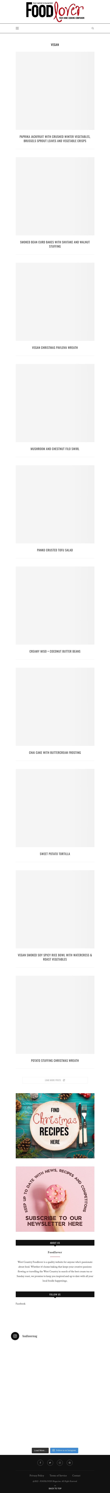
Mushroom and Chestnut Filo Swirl (55, 449)
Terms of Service (58, 1475)
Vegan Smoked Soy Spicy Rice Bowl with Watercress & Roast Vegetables (55, 957)
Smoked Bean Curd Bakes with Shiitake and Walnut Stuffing (55, 244)
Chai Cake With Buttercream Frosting (55, 752)
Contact (76, 1475)
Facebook (21, 1303)
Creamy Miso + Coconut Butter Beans (55, 651)
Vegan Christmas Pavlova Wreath (55, 347)
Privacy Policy (37, 1475)
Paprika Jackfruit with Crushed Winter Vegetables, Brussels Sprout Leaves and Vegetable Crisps (55, 138)
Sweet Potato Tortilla (55, 854)
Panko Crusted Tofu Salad (55, 550)
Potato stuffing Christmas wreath (55, 1060)
